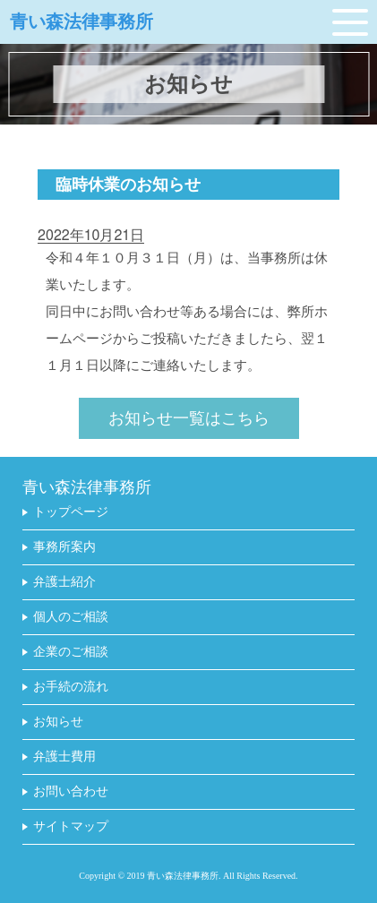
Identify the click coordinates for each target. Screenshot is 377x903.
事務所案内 (64, 547)
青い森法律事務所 (81, 21)
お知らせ (58, 722)
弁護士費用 (64, 757)
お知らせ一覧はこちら (189, 419)
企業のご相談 (70, 652)
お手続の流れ (70, 687)
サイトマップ (70, 827)
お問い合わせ (70, 792)
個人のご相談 (70, 617)
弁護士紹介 (64, 582)
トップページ (70, 512)
